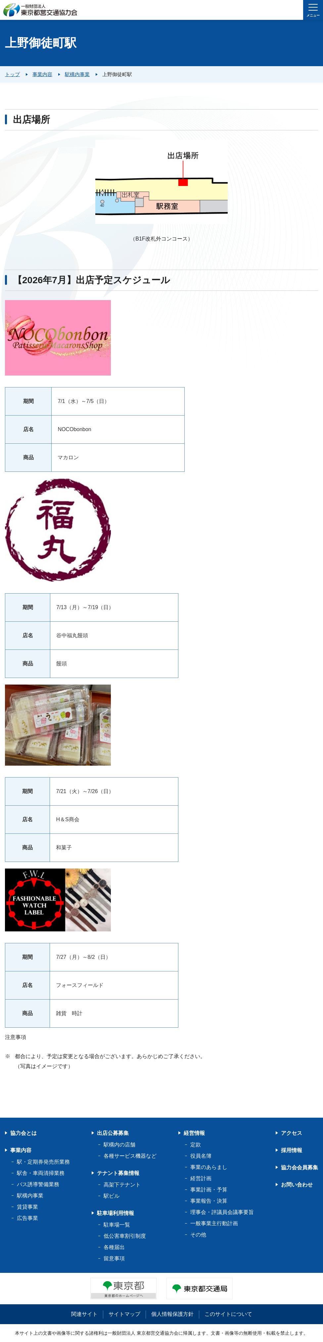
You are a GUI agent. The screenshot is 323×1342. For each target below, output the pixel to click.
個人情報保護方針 (172, 1314)
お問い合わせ (297, 1184)
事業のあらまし (208, 1167)
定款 (195, 1144)
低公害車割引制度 (125, 1236)
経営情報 (194, 1133)
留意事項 (114, 1258)
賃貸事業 (27, 1207)
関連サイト (84, 1314)
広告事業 (27, 1218)
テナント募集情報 (118, 1173)
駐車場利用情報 (115, 1213)
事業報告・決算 (208, 1201)
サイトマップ (124, 1314)
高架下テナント (122, 1184)
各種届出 (114, 1247)
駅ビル (111, 1196)
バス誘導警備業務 (38, 1184)
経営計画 (200, 1178)
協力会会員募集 (299, 1167)
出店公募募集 (113, 1133)
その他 (198, 1234)
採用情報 (291, 1150)
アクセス (291, 1133)
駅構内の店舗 (119, 1144)
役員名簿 (200, 1156)
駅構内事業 (30, 1195)
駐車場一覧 (117, 1225)
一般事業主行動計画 (214, 1223)
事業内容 (20, 1150)
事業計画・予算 (208, 1189)
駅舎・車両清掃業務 (41, 1173)
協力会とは (23, 1133)
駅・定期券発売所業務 (43, 1162)
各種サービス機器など (130, 1156)
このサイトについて (228, 1314)
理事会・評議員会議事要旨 (222, 1212)
